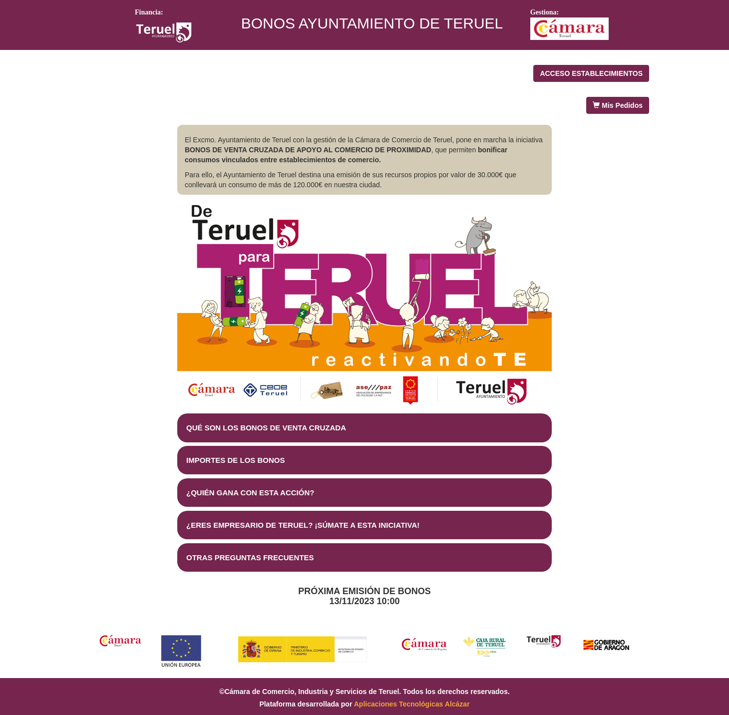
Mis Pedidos (618, 105)
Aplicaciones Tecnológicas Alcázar (412, 704)
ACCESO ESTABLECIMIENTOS (591, 73)
